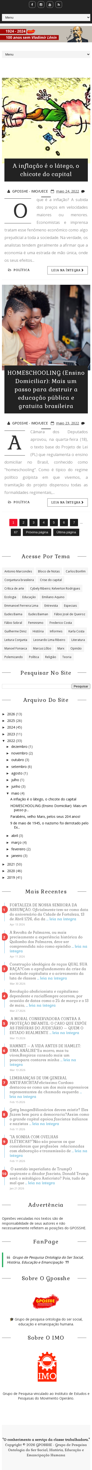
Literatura (78, 640)
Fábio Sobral (13, 623)
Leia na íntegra (67, 270)
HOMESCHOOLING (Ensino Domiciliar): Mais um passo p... (48, 807)
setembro (19, 766)
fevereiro (18, 849)
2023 (11, 734)
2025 (11, 720)
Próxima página (37, 532)
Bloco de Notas (49, 571)
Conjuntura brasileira (19, 580)
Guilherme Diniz (15, 631)
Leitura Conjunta (15, 640)
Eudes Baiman (38, 614)
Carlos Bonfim (76, 571)
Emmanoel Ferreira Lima (21, 606)
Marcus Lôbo (42, 648)
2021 (11, 864)
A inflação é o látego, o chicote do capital (43, 799)
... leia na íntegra (61, 919)
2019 (11, 877)
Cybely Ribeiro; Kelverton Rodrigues (55, 588)
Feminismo (35, 623)
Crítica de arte (14, 588)
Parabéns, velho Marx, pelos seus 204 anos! (45, 816)
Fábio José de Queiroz (69, 614)
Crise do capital (51, 580)
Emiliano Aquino (53, 597)
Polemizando (13, 657)
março (17, 842)
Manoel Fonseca (15, 648)
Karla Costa (76, 631)
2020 (11, 870)
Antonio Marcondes (18, 571)
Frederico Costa (61, 623)
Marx (60, 648)
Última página (66, 532)
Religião (50, 657)
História (38, 631)
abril (15, 835)
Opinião (76, 648)
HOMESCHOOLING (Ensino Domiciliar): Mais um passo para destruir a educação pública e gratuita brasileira (46, 389)
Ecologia (10, 597)
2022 (11, 740)
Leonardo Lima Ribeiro (49, 640)
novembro (20, 753)
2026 (11, 714)
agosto (17, 773)
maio (15, 793)
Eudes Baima (13, 614)
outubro (18, 759)
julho (15, 779)
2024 (11, 727)
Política (19, 270)
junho (16, 786)
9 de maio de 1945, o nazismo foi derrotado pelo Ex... (49, 825)
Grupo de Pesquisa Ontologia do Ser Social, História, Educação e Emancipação (45, 1260)
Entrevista (51, 606)
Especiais (70, 606)
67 (15, 532)
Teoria (66, 657)
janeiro (17, 855)
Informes (56, 631)
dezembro (19, 746)
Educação (29, 597)
